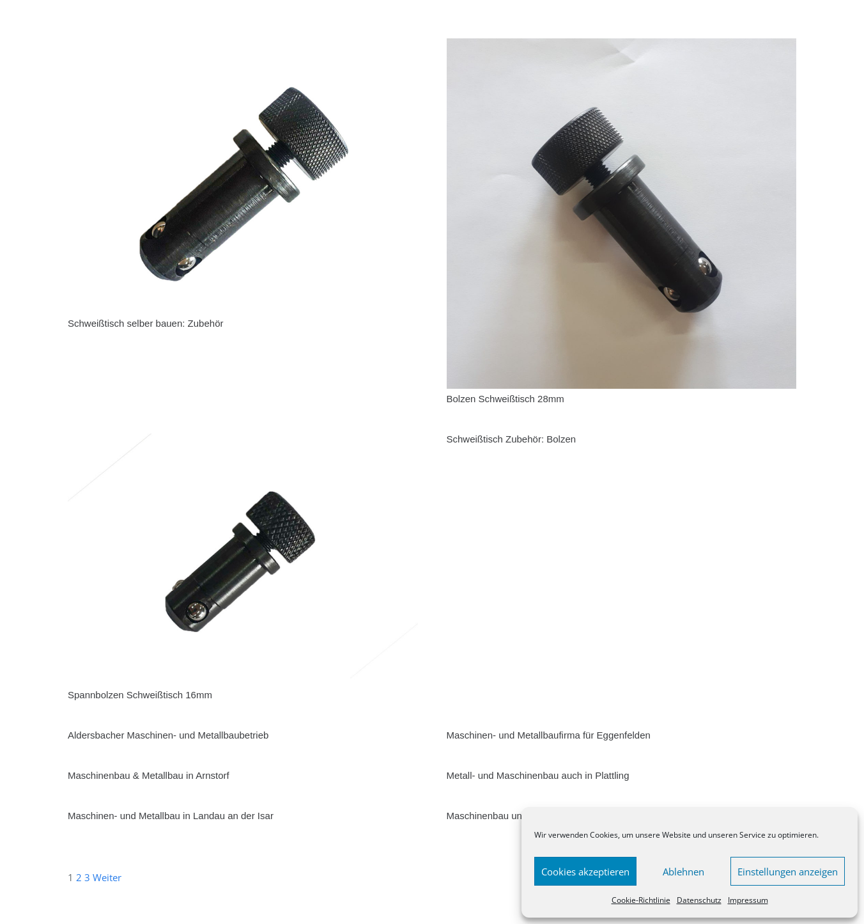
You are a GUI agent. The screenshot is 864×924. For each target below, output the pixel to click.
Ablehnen (683, 871)
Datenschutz (699, 900)
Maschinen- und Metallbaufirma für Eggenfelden (549, 735)
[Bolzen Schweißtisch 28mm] (622, 46)
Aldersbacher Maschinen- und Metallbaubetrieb (168, 735)
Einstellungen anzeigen (787, 871)
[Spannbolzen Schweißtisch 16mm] (243, 441)
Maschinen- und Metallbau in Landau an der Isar (171, 815)
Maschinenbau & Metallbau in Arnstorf (148, 775)
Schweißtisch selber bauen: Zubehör (145, 323)
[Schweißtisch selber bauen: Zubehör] (243, 46)
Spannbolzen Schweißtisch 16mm (140, 694)
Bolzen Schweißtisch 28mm (507, 398)
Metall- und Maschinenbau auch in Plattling (538, 775)
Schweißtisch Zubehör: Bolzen (511, 439)
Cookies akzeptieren (585, 871)
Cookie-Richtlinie (641, 900)
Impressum (748, 900)
